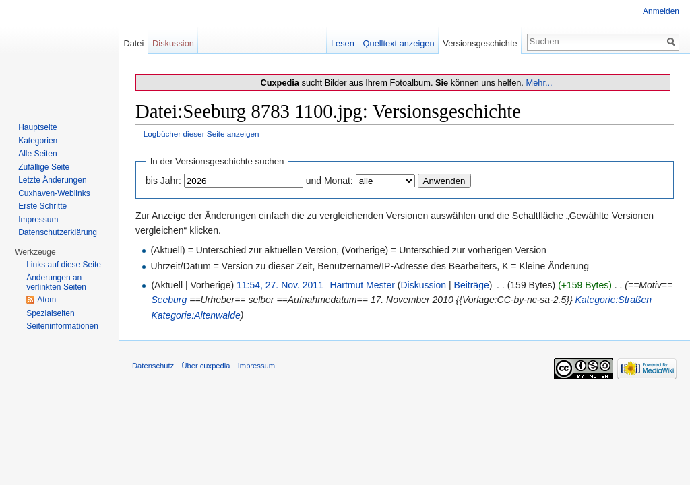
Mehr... (539, 82)
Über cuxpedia (205, 366)
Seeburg (169, 299)
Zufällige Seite (43, 167)
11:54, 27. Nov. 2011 (280, 285)
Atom (46, 299)
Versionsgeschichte (480, 43)
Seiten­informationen (62, 326)
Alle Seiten (37, 153)
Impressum (38, 219)
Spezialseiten (50, 313)
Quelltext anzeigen (399, 43)
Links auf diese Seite (63, 264)
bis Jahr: (163, 180)
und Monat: (329, 180)
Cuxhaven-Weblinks (54, 193)
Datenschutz (153, 366)
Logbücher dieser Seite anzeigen (201, 133)
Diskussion (423, 285)
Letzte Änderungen (52, 180)
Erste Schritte (42, 206)
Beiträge (471, 285)
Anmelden (661, 11)
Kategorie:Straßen (613, 299)
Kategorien (37, 141)
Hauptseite (37, 127)
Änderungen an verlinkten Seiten (56, 282)
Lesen (342, 43)
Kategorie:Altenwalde (195, 315)
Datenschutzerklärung (57, 232)
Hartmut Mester (362, 285)
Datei (133, 43)
